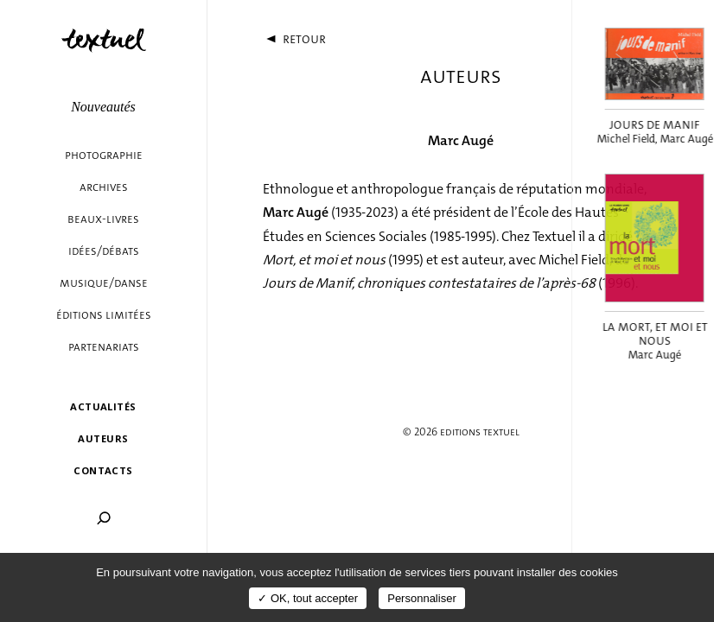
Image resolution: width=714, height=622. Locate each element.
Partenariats (103, 347)
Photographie (104, 155)
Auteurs (103, 438)
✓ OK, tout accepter (308, 598)
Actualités (103, 406)
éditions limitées (103, 315)
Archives (104, 187)
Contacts (103, 470)
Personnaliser (421, 598)
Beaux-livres (103, 219)
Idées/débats (103, 251)
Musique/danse (104, 283)
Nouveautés (103, 106)
